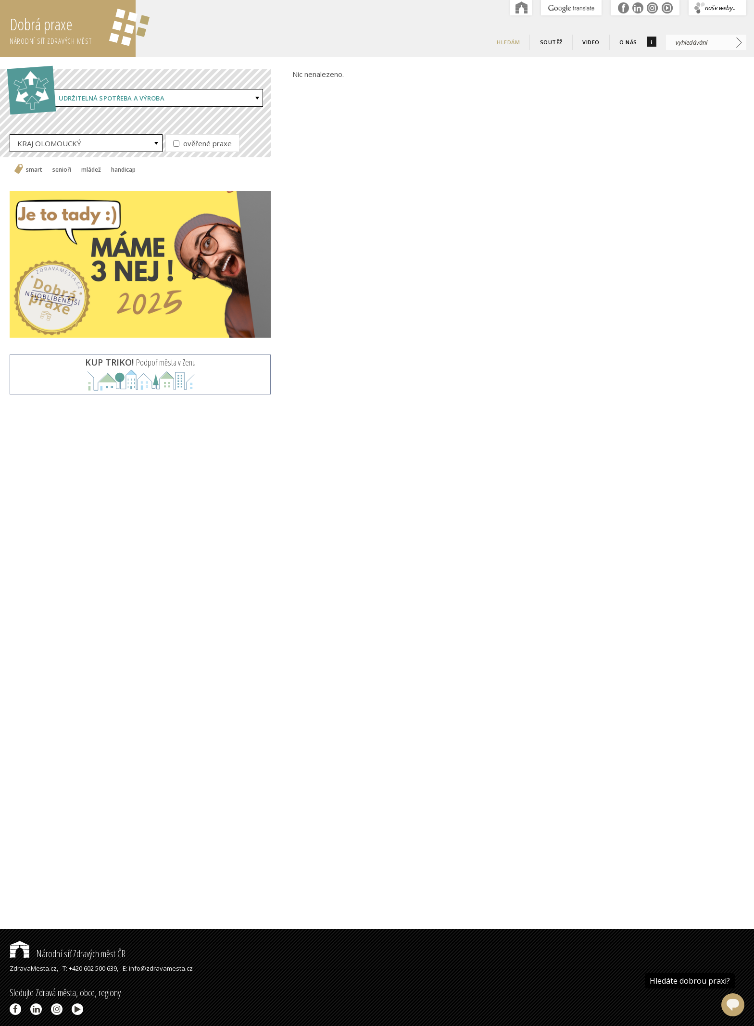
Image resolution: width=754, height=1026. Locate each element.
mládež (91, 170)
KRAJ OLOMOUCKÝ (49, 143)
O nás (628, 42)
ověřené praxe (202, 143)
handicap (123, 170)
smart (34, 170)
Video (591, 42)
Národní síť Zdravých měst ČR (68, 953)
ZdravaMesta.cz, (34, 968)
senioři (61, 170)
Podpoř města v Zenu (140, 362)
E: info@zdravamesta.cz (158, 968)
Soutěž (551, 42)
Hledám (508, 42)
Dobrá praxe (73, 29)
